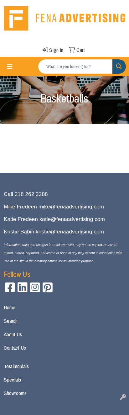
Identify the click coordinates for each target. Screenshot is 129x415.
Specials (12, 379)
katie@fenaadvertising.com (72, 219)
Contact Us (15, 347)
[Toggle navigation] (9, 66)
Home (9, 307)
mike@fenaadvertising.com (71, 206)
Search (11, 320)
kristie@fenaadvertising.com (70, 231)
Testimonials (16, 366)
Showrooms (15, 393)
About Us (13, 334)
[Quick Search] (75, 66)
